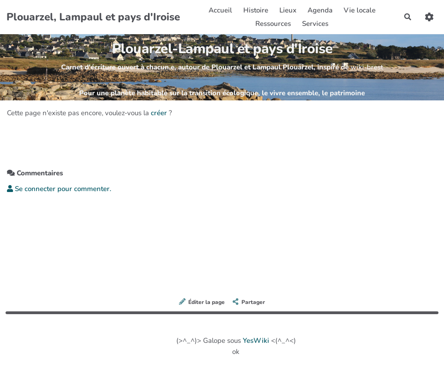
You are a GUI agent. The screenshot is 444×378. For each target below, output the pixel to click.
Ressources (273, 23)
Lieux (287, 10)
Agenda (320, 10)
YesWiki (256, 340)
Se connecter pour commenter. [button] (59, 188)
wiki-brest (367, 67)
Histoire (255, 10)
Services (315, 23)
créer (159, 113)
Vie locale (360, 10)
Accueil (220, 10)
